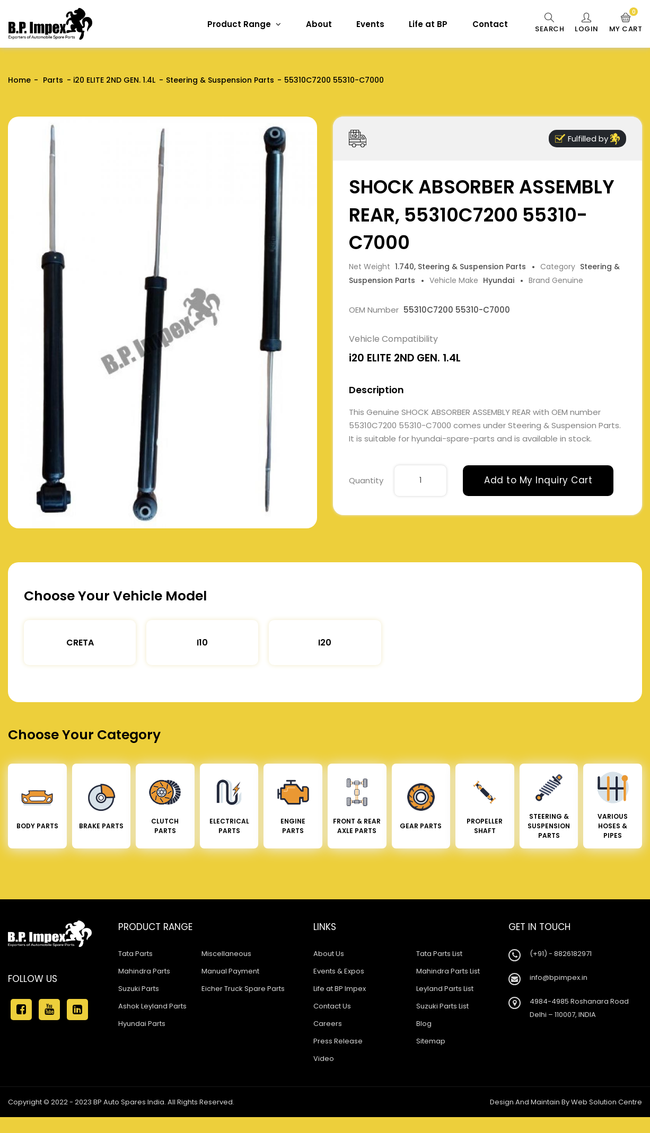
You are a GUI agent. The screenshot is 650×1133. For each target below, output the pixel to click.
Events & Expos (338, 971)
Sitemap (430, 1041)
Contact (490, 24)
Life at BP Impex (339, 989)
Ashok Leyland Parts (152, 1006)
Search (549, 23)
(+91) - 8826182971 (561, 954)
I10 (202, 642)
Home (19, 80)
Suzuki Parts (138, 989)
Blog (424, 1024)
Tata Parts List (439, 954)
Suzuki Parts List (442, 1006)
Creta (80, 642)
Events (370, 24)
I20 (324, 642)
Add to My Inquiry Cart (538, 480)
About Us (328, 954)
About (319, 24)
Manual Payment (230, 971)
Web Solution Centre (606, 1102)
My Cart (626, 23)
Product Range (244, 24)
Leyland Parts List (444, 989)
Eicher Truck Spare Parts (243, 989)
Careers (327, 1024)
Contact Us (332, 1006)
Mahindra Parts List (448, 971)
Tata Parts (135, 954)
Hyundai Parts (141, 1024)
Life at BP (428, 24)
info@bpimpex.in (558, 977)
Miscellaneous (226, 954)
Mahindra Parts (144, 971)
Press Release (338, 1041)
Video (323, 1059)
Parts (52, 80)
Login (587, 23)
